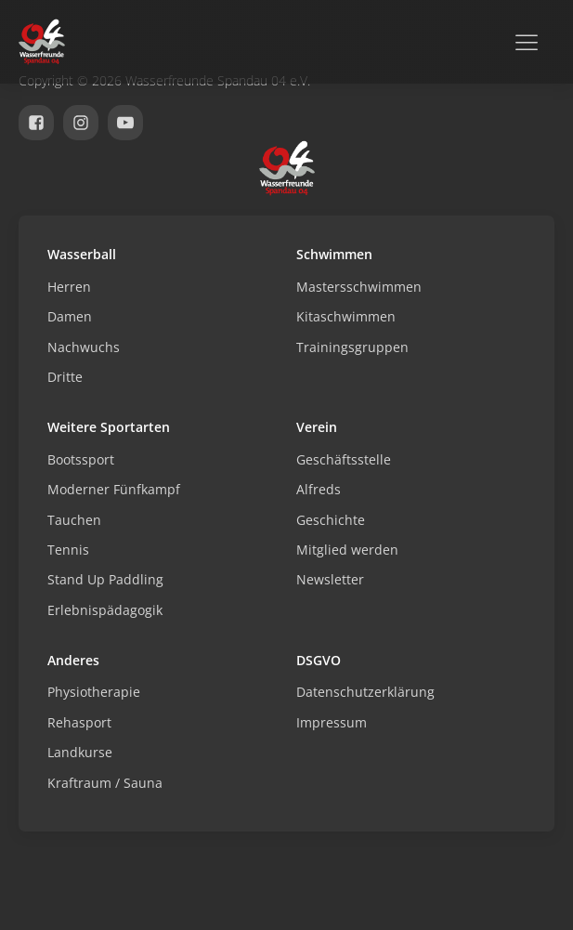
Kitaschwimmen (346, 316)
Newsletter (330, 579)
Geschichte (330, 520)
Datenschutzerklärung (365, 692)
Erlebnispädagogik (105, 610)
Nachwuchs (83, 347)
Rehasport (79, 722)
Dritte (65, 377)
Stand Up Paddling (105, 579)
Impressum (331, 722)
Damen (69, 316)
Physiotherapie (93, 692)
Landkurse (79, 752)
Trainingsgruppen (352, 347)
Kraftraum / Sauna (105, 783)
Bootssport (80, 459)
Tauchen (74, 520)
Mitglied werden (347, 549)
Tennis (68, 549)
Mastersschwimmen (359, 286)
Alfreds (318, 489)
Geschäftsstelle (343, 459)
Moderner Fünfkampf (113, 489)
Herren (69, 286)
